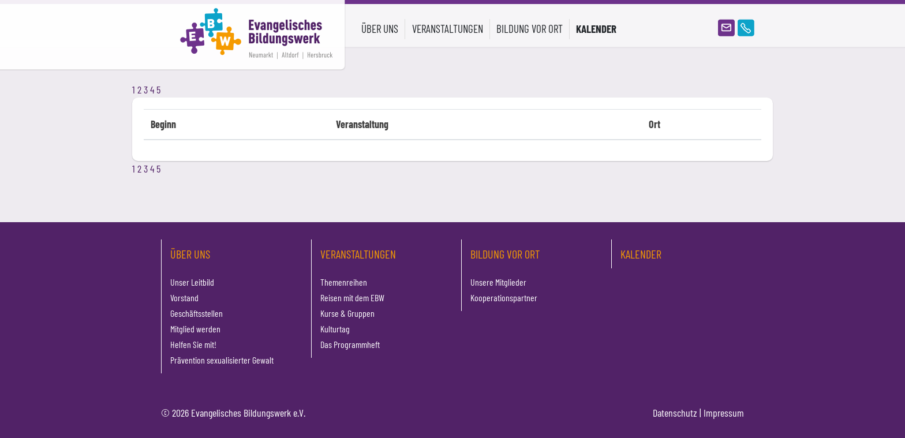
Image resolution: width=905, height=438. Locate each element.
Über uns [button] (379, 28)
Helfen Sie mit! (193, 344)
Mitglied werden (195, 328)
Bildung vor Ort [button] (529, 28)
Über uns (190, 254)
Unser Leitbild (192, 281)
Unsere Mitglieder (498, 281)
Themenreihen (343, 281)
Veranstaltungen (358, 254)
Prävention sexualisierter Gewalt (222, 359)
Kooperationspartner (503, 297)
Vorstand (184, 297)
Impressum (724, 412)
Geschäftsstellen (196, 313)
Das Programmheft (350, 344)
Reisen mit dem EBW (352, 297)
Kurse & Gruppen (347, 313)
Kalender (596, 28)
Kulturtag (335, 328)
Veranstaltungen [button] (447, 28)
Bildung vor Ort (505, 254)
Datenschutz (675, 412)
